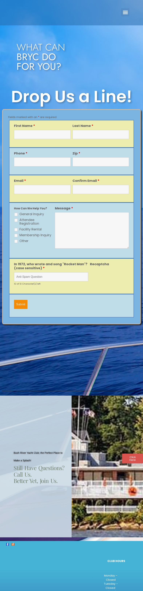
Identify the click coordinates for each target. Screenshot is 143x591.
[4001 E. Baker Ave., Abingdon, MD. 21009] (71, 356)
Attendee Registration (29, 221)
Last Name (82, 125)
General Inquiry (31, 214)
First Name (24, 125)
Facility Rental (30, 229)
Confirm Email (85, 180)
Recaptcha (99, 264)
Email (20, 180)
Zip (76, 153)
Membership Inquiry (35, 235)
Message (64, 208)
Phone (20, 153)
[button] (125, 12)
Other (24, 241)
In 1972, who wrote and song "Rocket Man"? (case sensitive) (50, 266)
